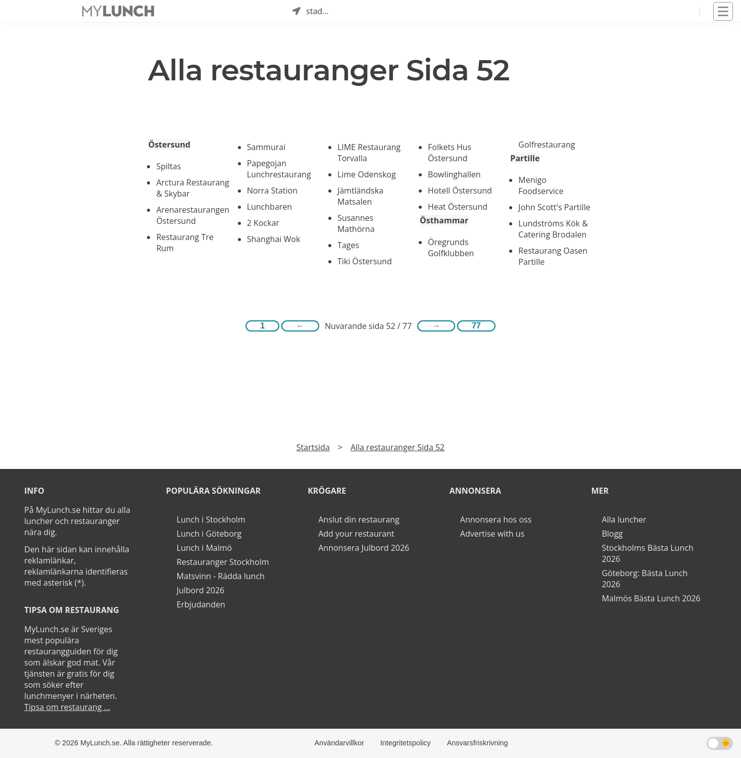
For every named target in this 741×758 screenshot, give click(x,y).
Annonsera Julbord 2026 (363, 547)
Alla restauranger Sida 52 (397, 447)
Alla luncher (624, 519)
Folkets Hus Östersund (449, 152)
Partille (524, 158)
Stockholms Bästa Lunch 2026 (647, 553)
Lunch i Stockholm (211, 519)
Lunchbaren (269, 206)
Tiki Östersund (364, 261)
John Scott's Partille (554, 207)
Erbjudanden (201, 604)
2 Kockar (263, 222)
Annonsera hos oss (495, 519)
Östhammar (444, 220)
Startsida (313, 447)
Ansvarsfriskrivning (477, 743)
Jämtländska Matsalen (360, 196)
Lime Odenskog (366, 174)
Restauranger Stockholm (223, 561)
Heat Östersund (457, 206)
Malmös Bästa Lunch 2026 (651, 598)
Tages (348, 245)
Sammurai (266, 147)
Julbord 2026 (201, 590)
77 (476, 325)
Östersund (169, 144)
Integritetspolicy (405, 743)
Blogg (612, 533)
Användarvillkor (339, 743)
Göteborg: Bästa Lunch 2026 (644, 578)
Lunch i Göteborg (209, 533)
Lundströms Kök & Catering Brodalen (553, 229)
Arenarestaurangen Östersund (192, 215)
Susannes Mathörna (356, 223)
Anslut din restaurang (359, 519)
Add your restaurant (356, 533)
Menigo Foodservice (540, 185)
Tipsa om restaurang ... (67, 707)
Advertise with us (492, 533)
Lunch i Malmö (204, 547)
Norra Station (272, 190)
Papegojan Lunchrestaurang (279, 169)
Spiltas (168, 166)
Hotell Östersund (460, 190)
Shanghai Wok (274, 239)
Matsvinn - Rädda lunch (221, 576)
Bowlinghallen (454, 174)
